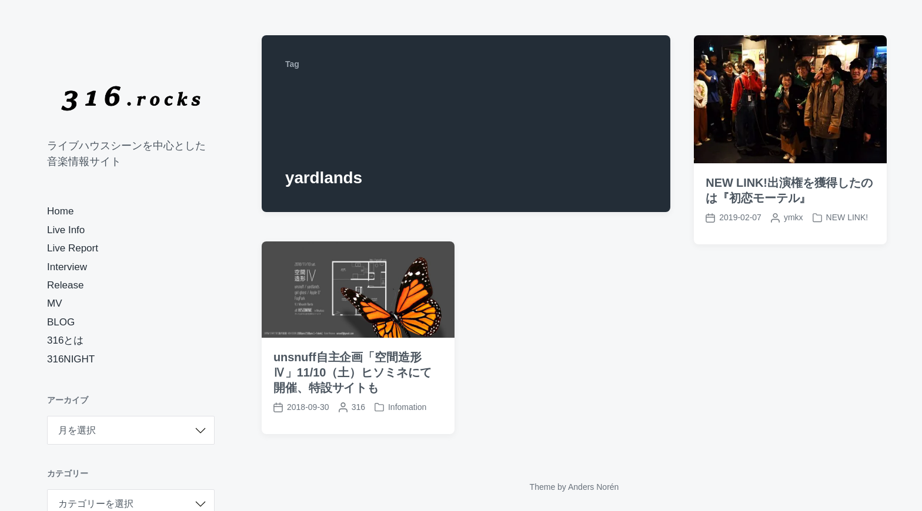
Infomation (407, 407)
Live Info (66, 230)
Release (65, 285)
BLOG (61, 322)
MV (54, 303)
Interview (67, 267)
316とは (65, 340)
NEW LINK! (847, 217)
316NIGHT (71, 359)
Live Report (72, 248)
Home (60, 211)
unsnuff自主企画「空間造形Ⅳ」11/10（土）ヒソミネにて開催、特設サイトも (352, 372)
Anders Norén (593, 487)
